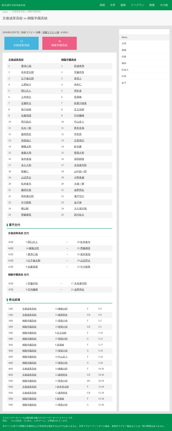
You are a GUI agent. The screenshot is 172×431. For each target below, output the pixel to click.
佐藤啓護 (26, 115)
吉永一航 (26, 127)
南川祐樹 (26, 109)
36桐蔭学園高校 (59, 43)
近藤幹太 (26, 103)
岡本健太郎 (27, 196)
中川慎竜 (26, 202)
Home (5, 11)
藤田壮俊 (26, 189)
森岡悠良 (26, 134)
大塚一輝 (79, 183)
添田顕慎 (79, 158)
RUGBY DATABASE (14, 5)
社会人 (125, 70)
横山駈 (25, 208)
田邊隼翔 (79, 66)
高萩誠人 (26, 140)
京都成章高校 (16, 59)
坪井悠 (78, 134)
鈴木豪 (78, 146)
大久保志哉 (80, 208)
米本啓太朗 (27, 72)
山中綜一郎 (80, 171)
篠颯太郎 (26, 146)
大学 (112, 5)
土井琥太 (26, 96)
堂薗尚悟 (79, 72)
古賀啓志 (79, 140)
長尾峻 (78, 96)
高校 (102, 5)
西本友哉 (79, 127)
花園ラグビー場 (50, 32)
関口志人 (26, 90)
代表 (124, 56)
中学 (124, 76)
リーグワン (137, 5)
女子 (124, 83)
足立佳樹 (79, 109)
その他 (164, 5)
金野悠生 (79, 189)
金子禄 (78, 202)
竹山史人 (79, 121)
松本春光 (26, 183)
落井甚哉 (26, 158)
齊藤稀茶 (26, 214)
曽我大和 (79, 152)
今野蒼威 (79, 177)
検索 (152, 5)
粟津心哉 (26, 66)
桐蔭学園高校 (68, 59)
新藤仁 (25, 171)
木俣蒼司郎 (80, 165)
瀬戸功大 (79, 196)
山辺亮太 (26, 177)
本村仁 (78, 84)
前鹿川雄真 (80, 103)
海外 (124, 63)
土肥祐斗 (26, 84)
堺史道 (78, 90)
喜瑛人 (78, 78)
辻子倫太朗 (27, 78)
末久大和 (26, 165)
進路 (123, 5)
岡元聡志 (26, 121)
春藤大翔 (26, 152)
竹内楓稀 (79, 115)
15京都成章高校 (21, 43)
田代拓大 (79, 214)
